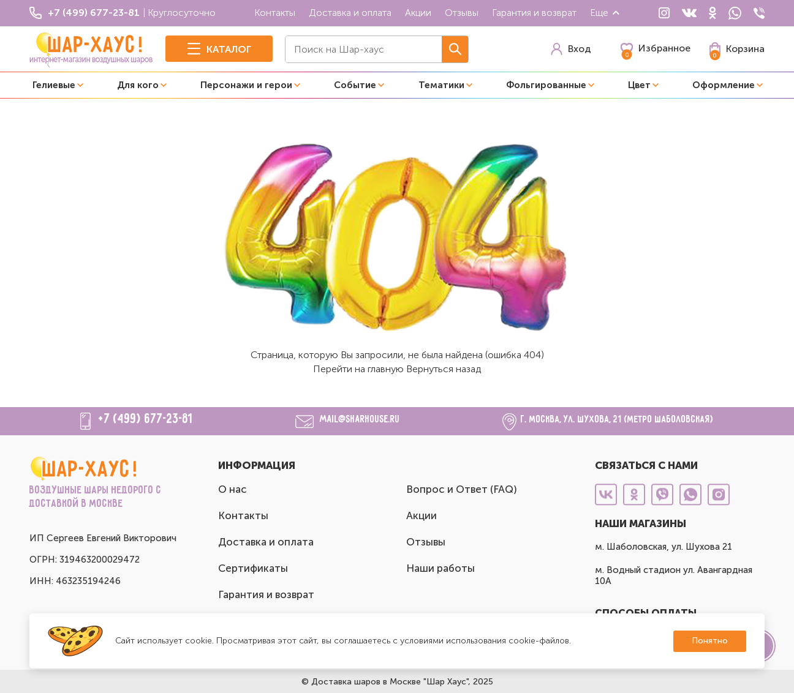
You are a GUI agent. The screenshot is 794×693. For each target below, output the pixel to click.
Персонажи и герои (246, 85)
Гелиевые (53, 85)
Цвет (639, 85)
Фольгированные (546, 85)
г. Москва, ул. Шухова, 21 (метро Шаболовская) (617, 419)
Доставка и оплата (350, 12)
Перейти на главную (358, 369)
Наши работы (440, 568)
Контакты (274, 12)
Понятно (710, 640)
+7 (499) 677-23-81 (146, 419)
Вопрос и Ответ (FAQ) (461, 489)
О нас (232, 489)
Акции (418, 12)
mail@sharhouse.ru (360, 419)
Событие (355, 85)
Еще (605, 12)
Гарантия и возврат (534, 12)
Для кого (138, 85)
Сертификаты (253, 568)
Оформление (723, 85)
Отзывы (461, 12)
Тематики (441, 85)
